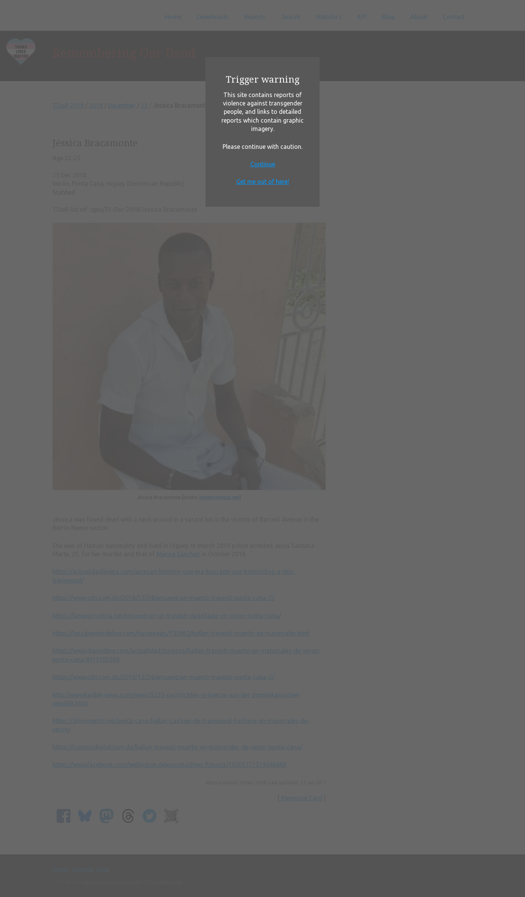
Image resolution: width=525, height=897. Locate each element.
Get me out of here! (262, 181)
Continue (262, 164)
